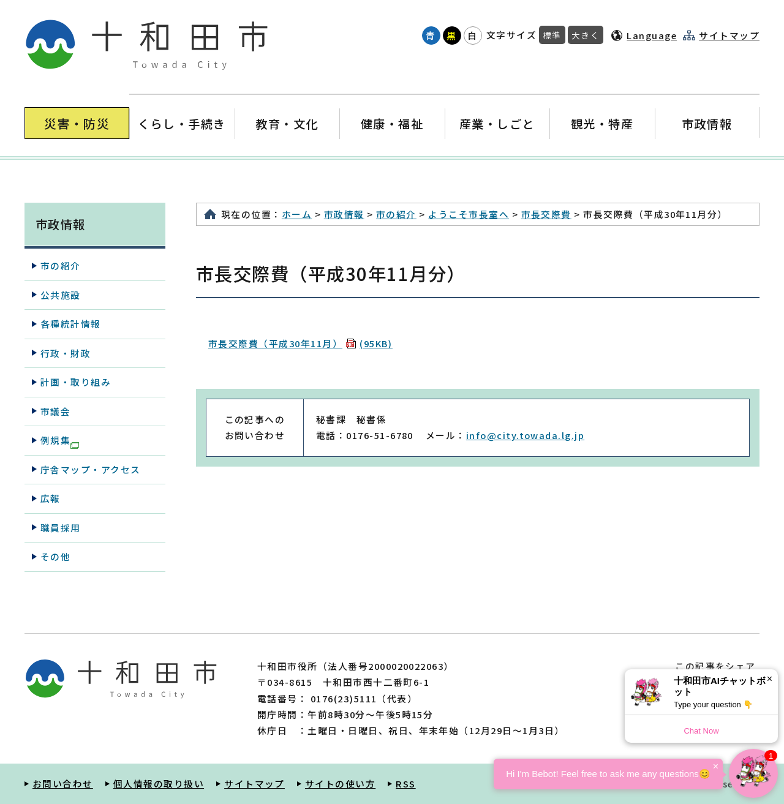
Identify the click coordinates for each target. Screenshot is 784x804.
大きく (585, 35)
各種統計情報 (70, 323)
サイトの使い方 (340, 783)
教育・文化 (287, 123)
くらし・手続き (182, 123)
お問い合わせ (62, 783)
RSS (405, 783)
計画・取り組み (75, 381)
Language (652, 35)
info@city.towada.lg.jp (525, 435)
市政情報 (706, 123)
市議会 (55, 411)
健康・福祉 (391, 123)
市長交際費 (546, 214)
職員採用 (60, 527)
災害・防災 (77, 123)
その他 (55, 556)
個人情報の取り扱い (158, 783)
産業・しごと (497, 123)
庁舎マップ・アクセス (90, 469)
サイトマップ (729, 35)
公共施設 (60, 294)
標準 (552, 35)
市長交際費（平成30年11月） (300, 343)
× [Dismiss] (769, 679)
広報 (50, 498)
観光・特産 (602, 123)
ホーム (297, 214)
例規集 (59, 441)
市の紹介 (396, 214)
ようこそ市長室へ (468, 214)
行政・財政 (65, 353)
